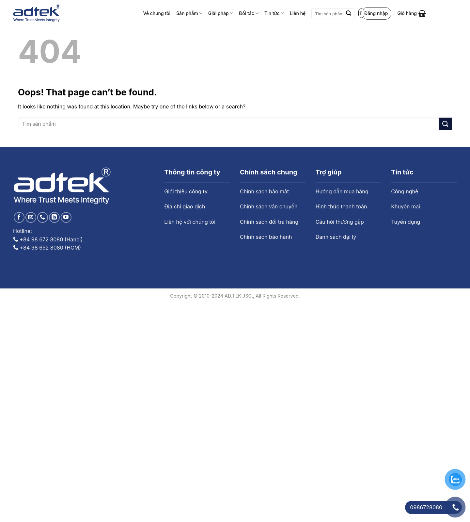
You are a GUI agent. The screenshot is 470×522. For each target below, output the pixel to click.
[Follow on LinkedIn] (54, 217)
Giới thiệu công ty (186, 191)
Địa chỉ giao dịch (184, 206)
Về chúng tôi (157, 13)
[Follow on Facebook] (19, 217)
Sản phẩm (189, 13)
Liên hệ (298, 13)
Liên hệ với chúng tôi (189, 222)
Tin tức (274, 13)
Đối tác (248, 13)
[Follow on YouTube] (66, 217)
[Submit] (348, 13)
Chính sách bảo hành (266, 237)
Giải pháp (220, 13)
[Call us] (42, 217)
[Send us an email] (30, 217)
